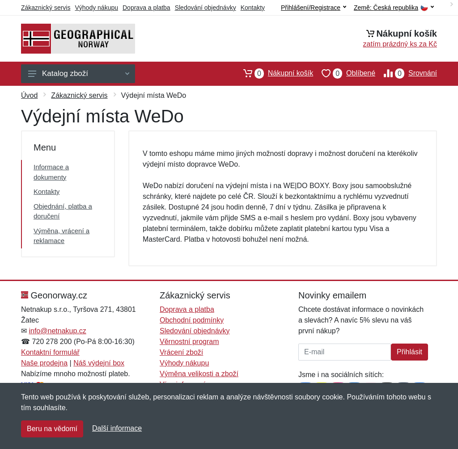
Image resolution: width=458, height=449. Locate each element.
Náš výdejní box (98, 363)
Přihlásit (409, 352)
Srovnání (406, 73)
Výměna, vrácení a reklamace (61, 236)
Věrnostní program (189, 341)
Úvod (29, 95)
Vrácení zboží (181, 352)
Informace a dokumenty (51, 172)
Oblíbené (344, 73)
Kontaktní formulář (50, 352)
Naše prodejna (44, 363)
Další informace (117, 428)
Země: (394, 7)
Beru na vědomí (52, 428)
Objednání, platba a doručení (63, 211)
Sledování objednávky (205, 7)
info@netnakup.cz (57, 331)
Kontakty (253, 7)
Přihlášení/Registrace (313, 7)
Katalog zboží (78, 73)
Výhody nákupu (96, 7)
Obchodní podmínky (192, 320)
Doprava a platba (146, 7)
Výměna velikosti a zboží (199, 374)
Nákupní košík (274, 73)
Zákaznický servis (45, 7)
